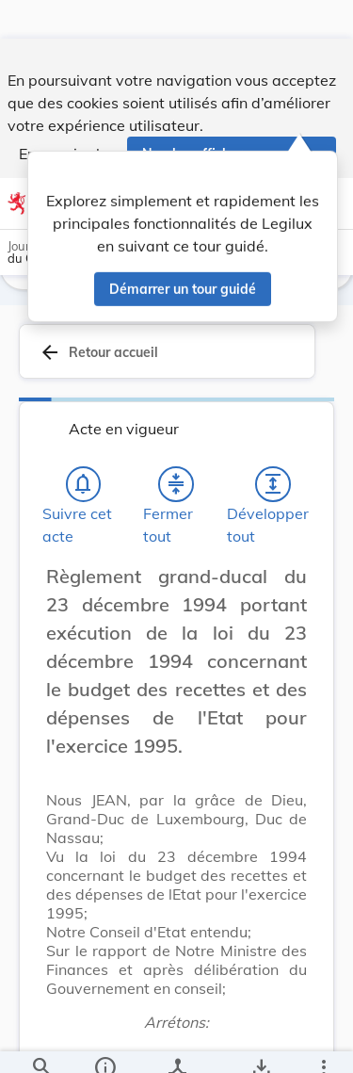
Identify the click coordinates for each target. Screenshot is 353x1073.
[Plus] (323, 1042)
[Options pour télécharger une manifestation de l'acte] (260, 1042)
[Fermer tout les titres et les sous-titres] (176, 491)
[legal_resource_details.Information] (104, 1042)
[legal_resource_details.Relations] (176, 1042)
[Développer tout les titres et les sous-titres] (273, 491)
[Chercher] (41, 1042)
